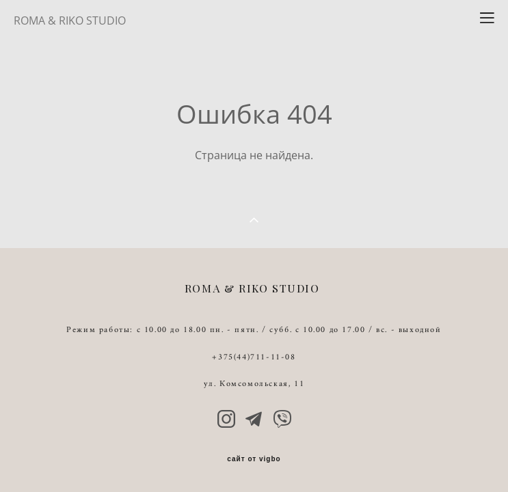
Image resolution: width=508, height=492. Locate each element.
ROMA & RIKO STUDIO (70, 20)
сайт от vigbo (253, 459)
